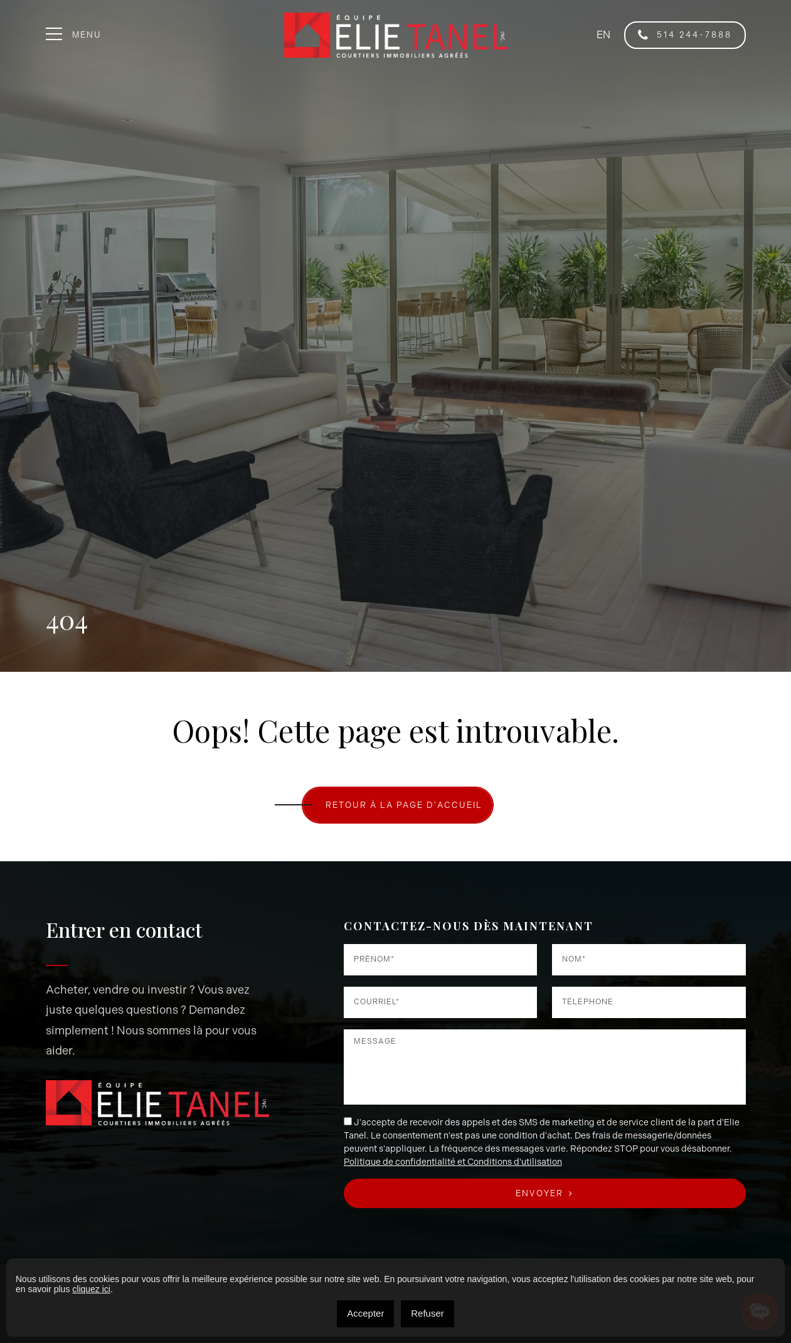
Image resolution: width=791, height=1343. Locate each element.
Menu (74, 35)
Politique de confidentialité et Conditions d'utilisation (453, 1162)
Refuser (427, 1313)
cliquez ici (91, 1289)
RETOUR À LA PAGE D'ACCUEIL (404, 805)
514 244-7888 (685, 35)
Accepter (365, 1313)
